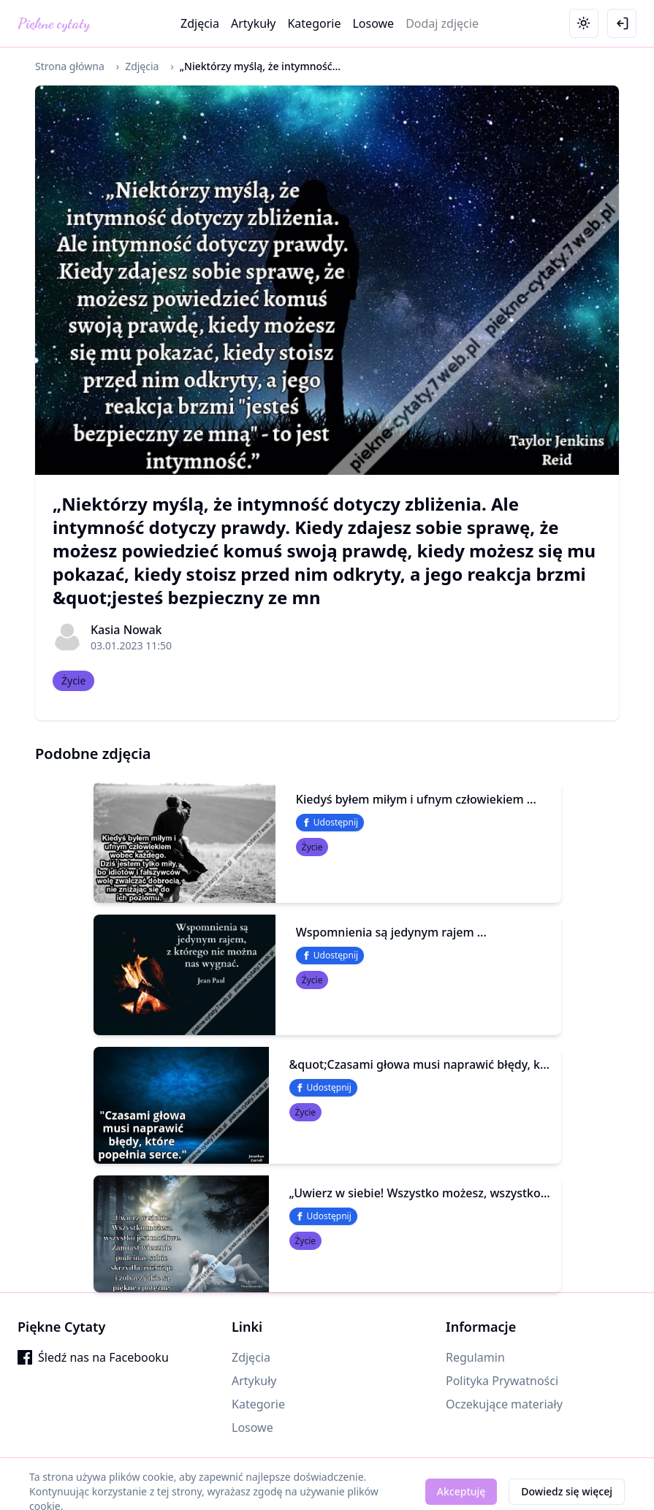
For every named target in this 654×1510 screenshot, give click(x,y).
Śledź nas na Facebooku (93, 1357)
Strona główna (69, 66)
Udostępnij (330, 822)
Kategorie (314, 23)
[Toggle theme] (583, 23)
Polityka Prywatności (502, 1381)
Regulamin (475, 1357)
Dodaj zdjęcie (442, 23)
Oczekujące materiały (504, 1404)
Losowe (373, 23)
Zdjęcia (199, 23)
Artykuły (253, 23)
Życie (73, 680)
